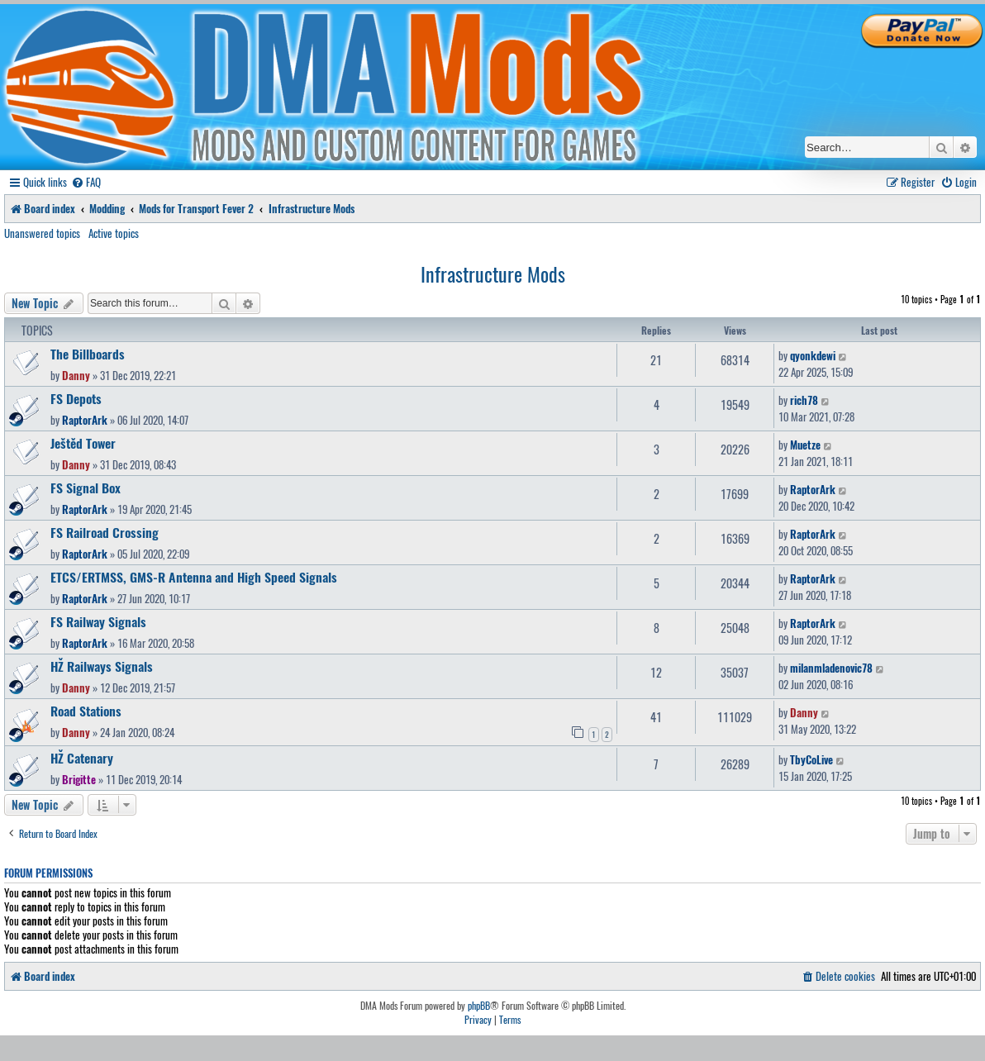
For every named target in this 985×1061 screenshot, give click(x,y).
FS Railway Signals (98, 621)
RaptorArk (84, 420)
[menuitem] (86, 182)
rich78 (804, 400)
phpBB (479, 1005)
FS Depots (76, 398)
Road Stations (85, 711)
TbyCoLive (811, 759)
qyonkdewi (812, 355)
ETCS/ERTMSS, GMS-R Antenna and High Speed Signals (193, 577)
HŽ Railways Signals (101, 666)
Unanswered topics (42, 233)
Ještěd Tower (83, 443)
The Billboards (87, 354)
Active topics (113, 233)
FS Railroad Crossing (104, 532)
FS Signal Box (85, 487)
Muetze (805, 444)
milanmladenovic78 (831, 667)
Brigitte (79, 779)
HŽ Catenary (81, 758)
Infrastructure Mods (493, 273)
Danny (76, 375)
